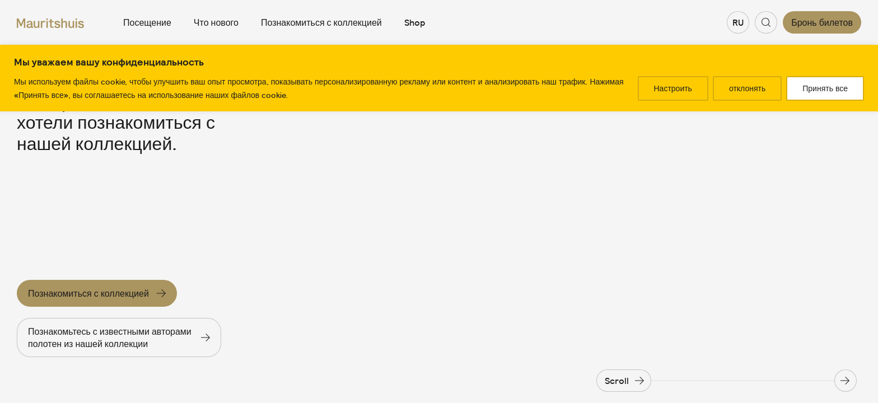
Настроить (673, 88)
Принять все (825, 88)
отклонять (747, 88)
